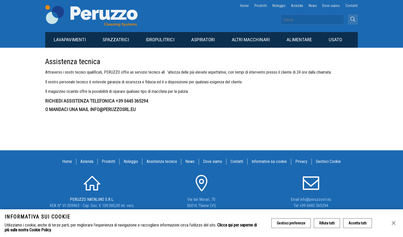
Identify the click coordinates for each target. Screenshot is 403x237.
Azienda (297, 6)
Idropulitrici (160, 40)
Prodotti (260, 6)
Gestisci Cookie (328, 161)
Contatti (351, 6)
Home (244, 6)
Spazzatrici (116, 40)
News (313, 6)
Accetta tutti (358, 223)
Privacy (301, 161)
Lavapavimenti (70, 40)
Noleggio (279, 6)
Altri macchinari (251, 40)
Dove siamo (331, 6)
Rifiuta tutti (327, 223)
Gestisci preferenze (291, 223)
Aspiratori (203, 40)
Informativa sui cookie (269, 161)
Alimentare (299, 40)
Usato (335, 40)
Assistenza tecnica (161, 161)
